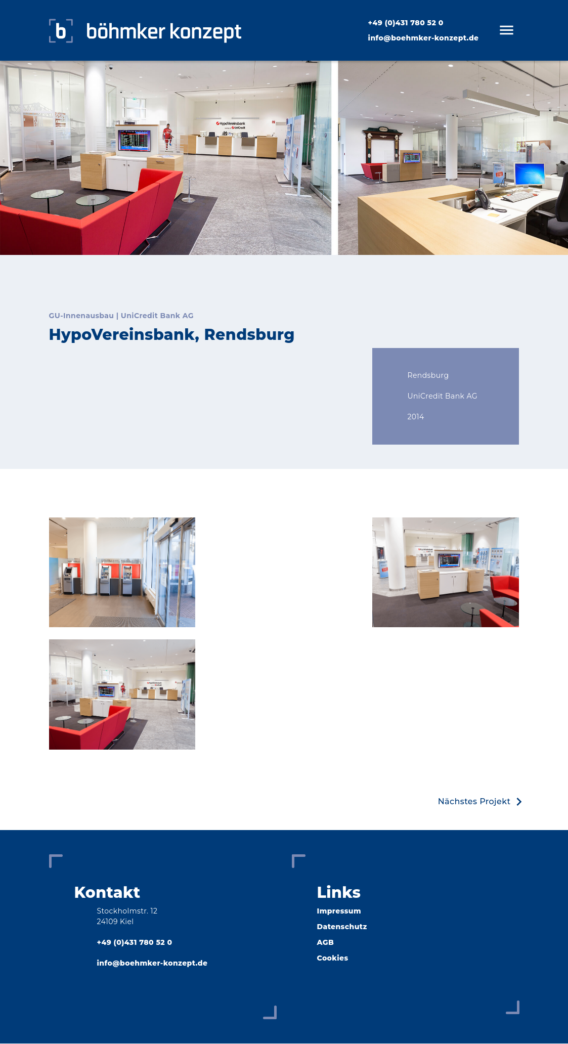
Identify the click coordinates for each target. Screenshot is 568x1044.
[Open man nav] (506, 30)
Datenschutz (342, 927)
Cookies (332, 958)
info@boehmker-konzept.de (423, 37)
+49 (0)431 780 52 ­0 (406, 22)
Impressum (339, 911)
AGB (325, 942)
